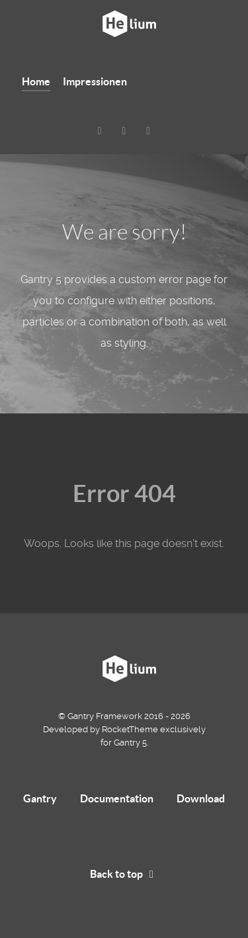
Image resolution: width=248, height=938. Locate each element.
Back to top (124, 874)
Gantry (40, 798)
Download (201, 798)
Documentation (116, 798)
